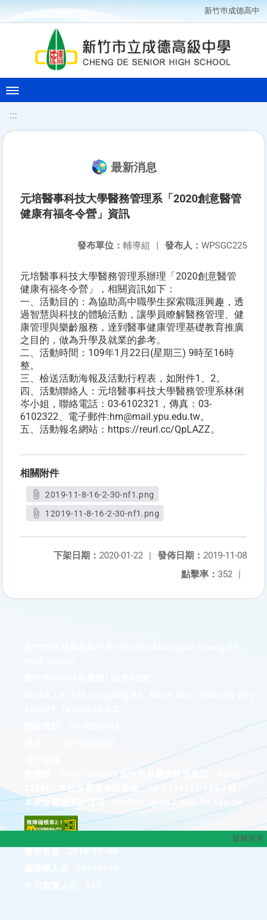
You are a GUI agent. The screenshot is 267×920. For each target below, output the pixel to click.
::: (13, 115)
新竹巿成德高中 (232, 10)
